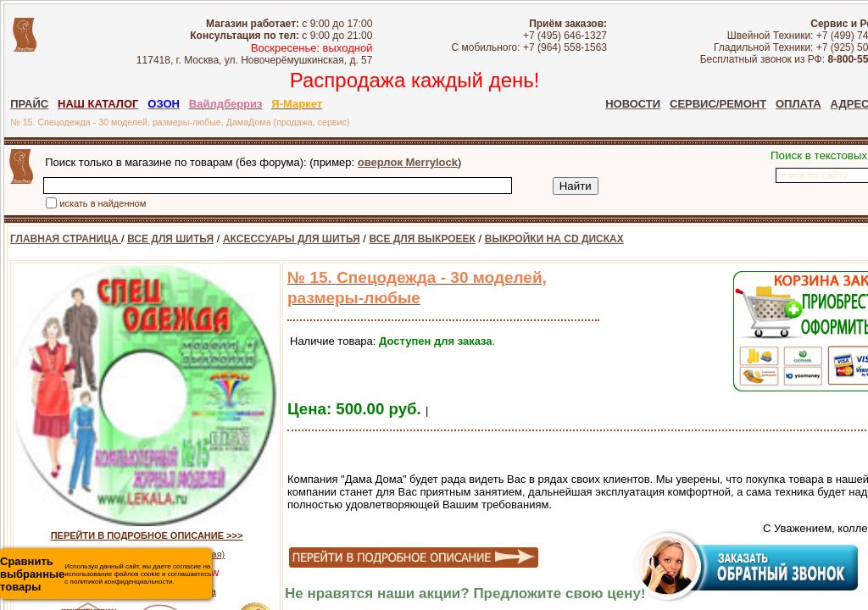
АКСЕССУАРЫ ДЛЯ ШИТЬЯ (291, 239)
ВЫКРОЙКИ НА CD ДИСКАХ (554, 239)
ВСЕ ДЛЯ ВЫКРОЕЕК (423, 239)
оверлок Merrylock (408, 162)
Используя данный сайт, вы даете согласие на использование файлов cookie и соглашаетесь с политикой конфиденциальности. (105, 574)
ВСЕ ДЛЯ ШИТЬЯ (170, 239)
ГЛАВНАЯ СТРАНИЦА (65, 239)
